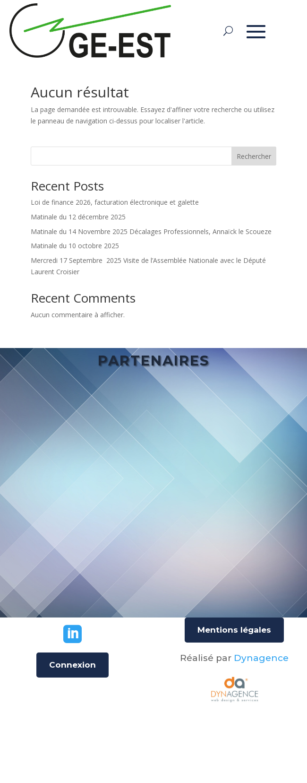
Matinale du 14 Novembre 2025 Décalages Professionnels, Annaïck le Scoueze (151, 231)
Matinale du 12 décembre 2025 (78, 216)
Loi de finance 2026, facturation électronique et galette (115, 202)
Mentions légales (234, 630)
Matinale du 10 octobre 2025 (75, 245)
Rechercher (254, 156)
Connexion (72, 665)
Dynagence (261, 657)
